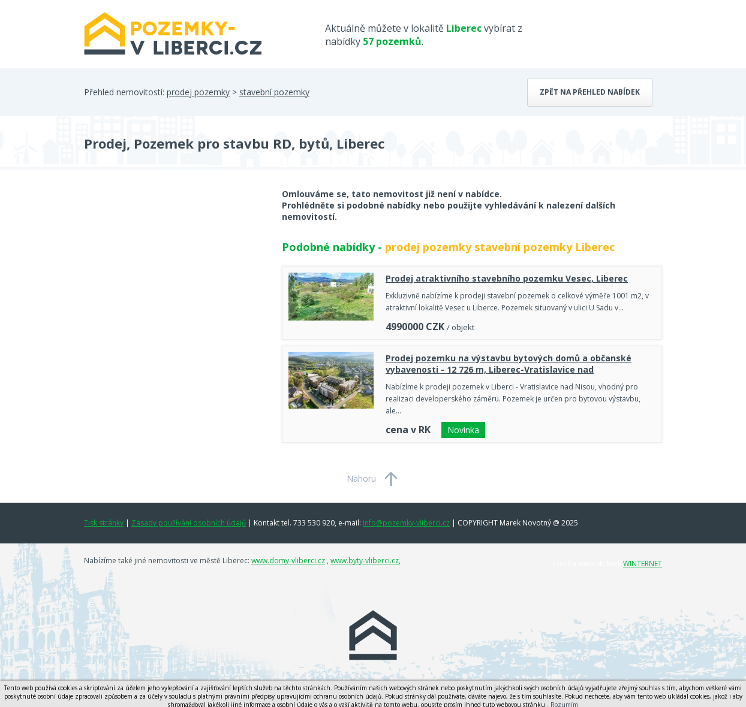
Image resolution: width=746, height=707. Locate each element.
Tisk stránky (104, 523)
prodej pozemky (198, 92)
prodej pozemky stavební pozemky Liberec (500, 247)
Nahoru (361, 478)
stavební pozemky (274, 92)
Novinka (463, 430)
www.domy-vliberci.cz (288, 560)
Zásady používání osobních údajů (188, 523)
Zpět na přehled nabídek (590, 92)
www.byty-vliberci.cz (364, 560)
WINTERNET (642, 563)
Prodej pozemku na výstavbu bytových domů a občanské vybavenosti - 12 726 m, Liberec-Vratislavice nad (508, 363)
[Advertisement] (174, 284)
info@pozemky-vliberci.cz (406, 523)
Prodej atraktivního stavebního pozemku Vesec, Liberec (507, 278)
